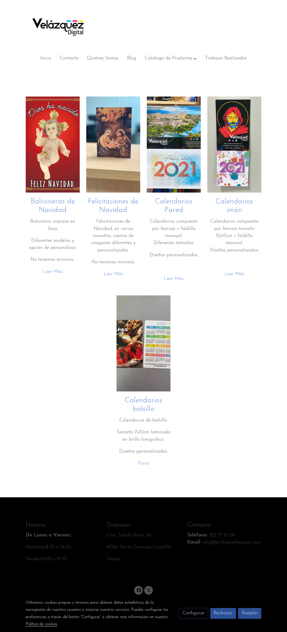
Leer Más (53, 271)
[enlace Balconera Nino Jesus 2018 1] (53, 144)
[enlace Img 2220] (174, 144)
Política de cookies (41, 624)
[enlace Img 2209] (113, 144)
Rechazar (223, 613)
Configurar (193, 613)
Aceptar (250, 613)
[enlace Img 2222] (234, 144)
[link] (58, 25)
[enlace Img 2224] (144, 343)
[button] (171, 58)
